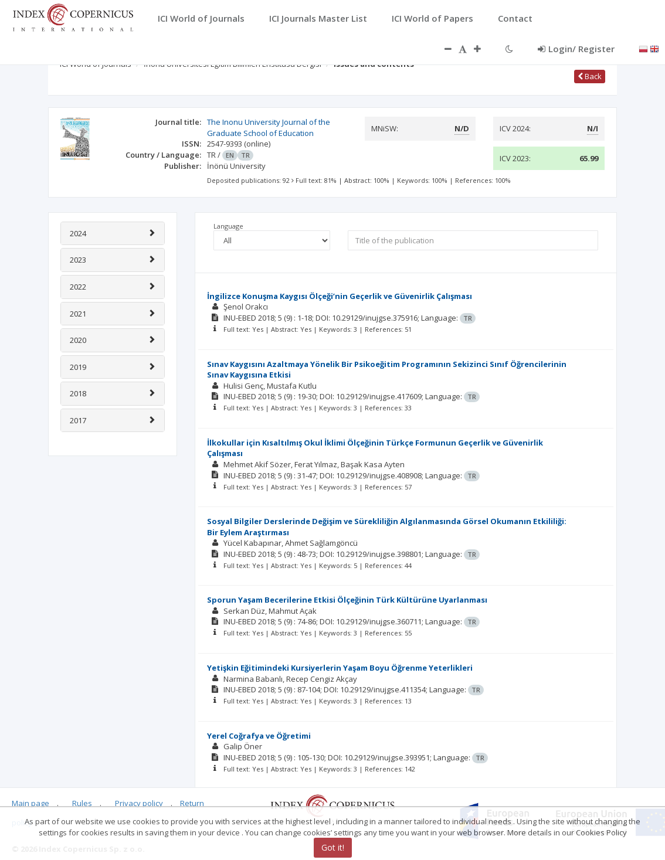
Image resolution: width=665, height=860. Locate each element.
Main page (30, 803)
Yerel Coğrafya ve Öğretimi (259, 735)
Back (590, 76)
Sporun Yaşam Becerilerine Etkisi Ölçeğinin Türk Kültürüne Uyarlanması (347, 599)
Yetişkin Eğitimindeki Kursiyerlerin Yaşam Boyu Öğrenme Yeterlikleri (340, 667)
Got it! (332, 847)
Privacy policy (139, 803)
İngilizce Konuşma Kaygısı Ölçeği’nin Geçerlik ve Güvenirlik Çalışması (339, 296)
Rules (82, 803)
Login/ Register (576, 49)
